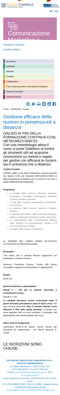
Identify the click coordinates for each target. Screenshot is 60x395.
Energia (9, 76)
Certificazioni (12, 81)
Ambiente (10, 66)
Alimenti (9, 71)
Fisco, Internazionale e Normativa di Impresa (27, 86)
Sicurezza (10, 61)
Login (54, 11)
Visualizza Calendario (14, 44)
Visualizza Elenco (12, 49)
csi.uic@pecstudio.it (30, 375)
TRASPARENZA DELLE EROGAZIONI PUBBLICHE (30, 390)
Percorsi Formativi (14, 91)
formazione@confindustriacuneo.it (30, 372)
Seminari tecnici (13, 97)
